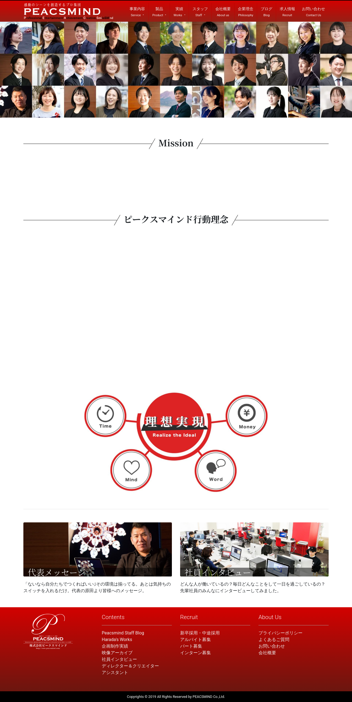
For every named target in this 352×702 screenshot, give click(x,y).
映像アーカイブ (117, 652)
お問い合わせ (271, 646)
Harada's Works (117, 639)
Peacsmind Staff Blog (123, 633)
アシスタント (115, 672)
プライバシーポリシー (280, 633)
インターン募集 (195, 652)
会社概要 (267, 652)
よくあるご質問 (273, 639)
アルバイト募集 (195, 639)
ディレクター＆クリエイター (130, 665)
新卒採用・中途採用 (200, 633)
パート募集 (191, 646)
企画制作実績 (115, 646)
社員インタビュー (119, 659)
